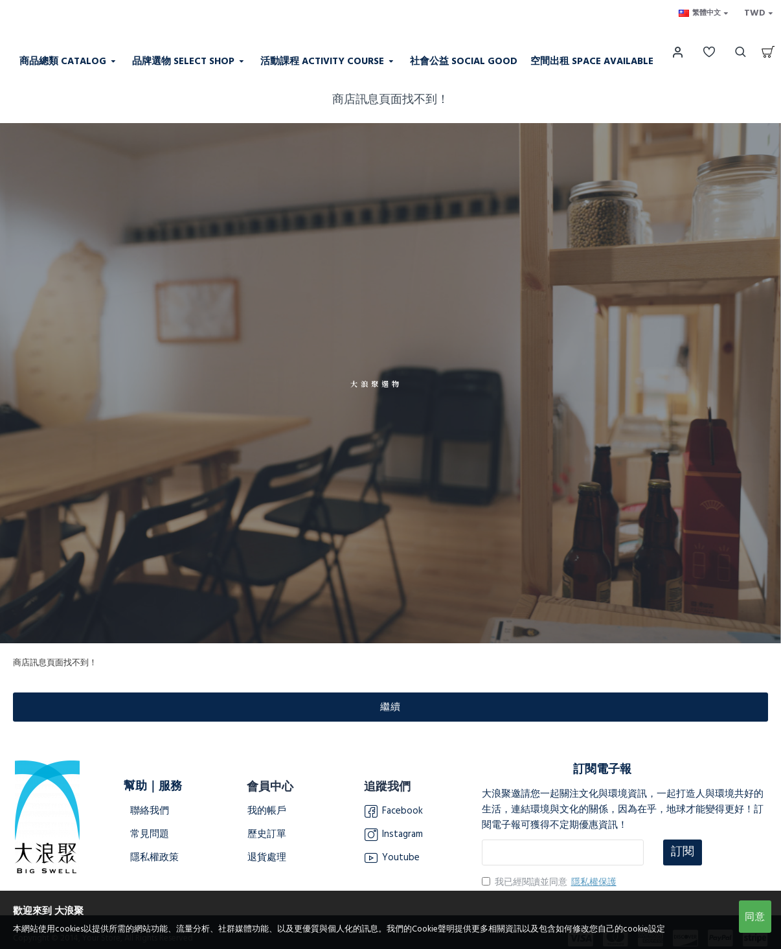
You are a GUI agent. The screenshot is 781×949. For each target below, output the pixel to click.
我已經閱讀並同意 (550, 882)
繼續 (390, 707)
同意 (755, 917)
